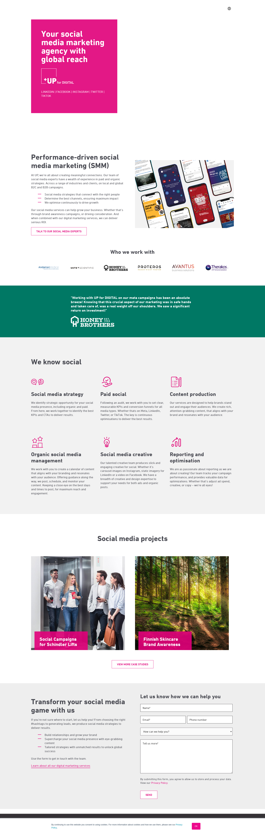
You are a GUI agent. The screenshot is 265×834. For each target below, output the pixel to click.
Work (89, 8)
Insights (154, 8)
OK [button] (196, 826)
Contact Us (206, 8)
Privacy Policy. (159, 782)
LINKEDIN (47, 91)
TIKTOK (46, 96)
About (127, 8)
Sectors (101, 8)
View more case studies (132, 664)
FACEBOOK (63, 91)
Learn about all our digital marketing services (60, 765)
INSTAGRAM (81, 91)
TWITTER (97, 91)
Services (114, 8)
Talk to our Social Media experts (58, 231)
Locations (140, 8)
